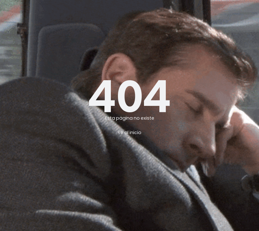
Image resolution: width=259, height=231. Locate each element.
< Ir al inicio (129, 132)
